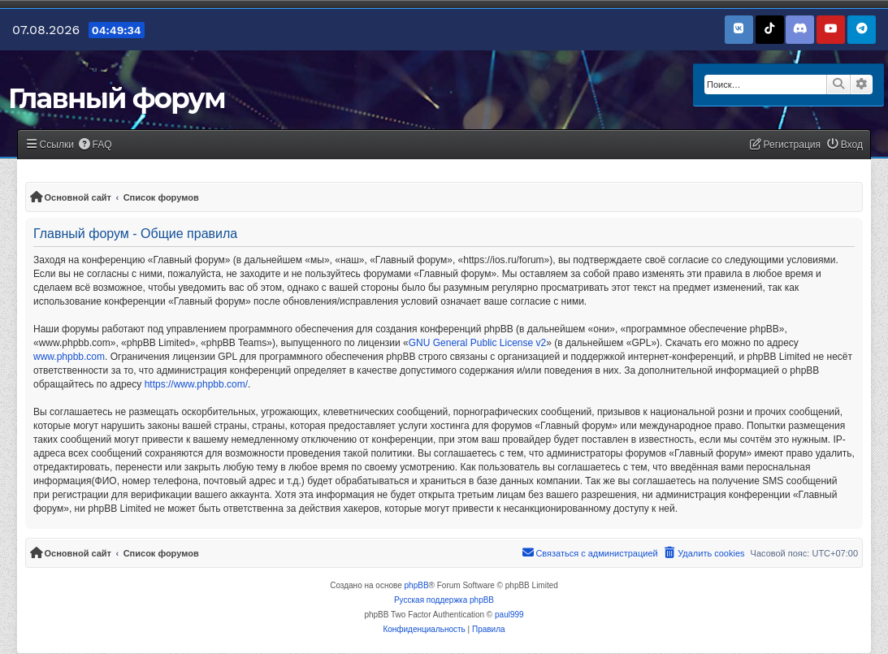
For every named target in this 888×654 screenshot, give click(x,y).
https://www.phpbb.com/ (196, 384)
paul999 (509, 614)
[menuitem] (95, 145)
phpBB (417, 585)
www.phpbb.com (69, 356)
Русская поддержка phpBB (444, 600)
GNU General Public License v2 (477, 343)
